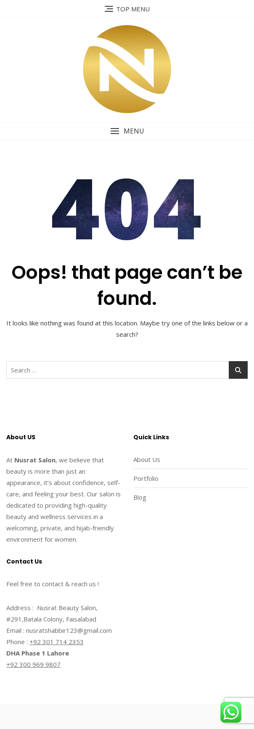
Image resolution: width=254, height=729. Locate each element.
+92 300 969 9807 (33, 664)
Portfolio (146, 478)
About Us (146, 459)
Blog (139, 497)
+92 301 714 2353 (56, 641)
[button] (127, 131)
